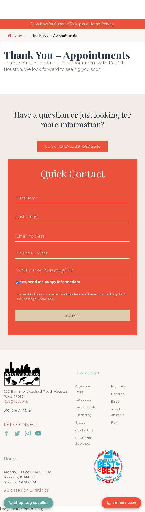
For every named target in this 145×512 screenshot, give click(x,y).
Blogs (80, 422)
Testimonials (85, 407)
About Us (83, 399)
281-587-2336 (17, 410)
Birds (115, 401)
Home (15, 35)
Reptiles (117, 394)
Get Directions (16, 401)
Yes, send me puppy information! (50, 282)
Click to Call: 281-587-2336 (73, 146)
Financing (83, 415)
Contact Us (84, 430)
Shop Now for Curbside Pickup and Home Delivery (72, 24)
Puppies (118, 386)
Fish (114, 422)
